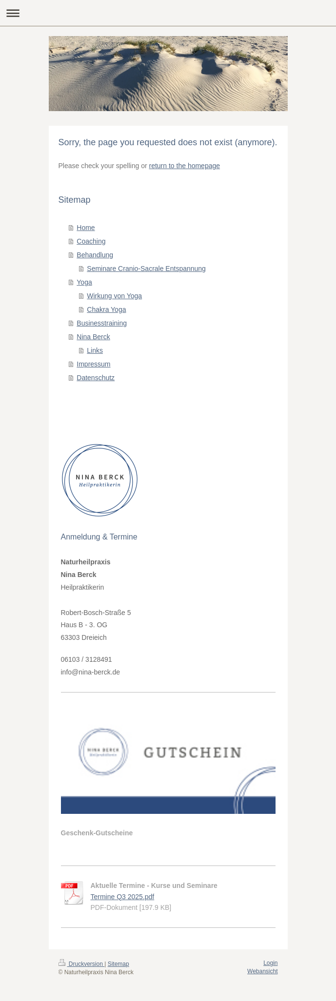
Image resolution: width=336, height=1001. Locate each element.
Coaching (91, 241)
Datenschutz (96, 378)
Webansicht (262, 971)
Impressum (93, 364)
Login (270, 963)
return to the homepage (184, 166)
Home (86, 227)
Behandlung (95, 255)
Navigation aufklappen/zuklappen (168, 12)
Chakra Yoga (106, 309)
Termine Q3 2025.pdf (123, 897)
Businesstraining (102, 323)
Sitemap (118, 964)
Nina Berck (93, 337)
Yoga (84, 282)
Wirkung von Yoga (114, 296)
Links (95, 350)
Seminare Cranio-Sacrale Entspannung (146, 268)
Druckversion (82, 964)
